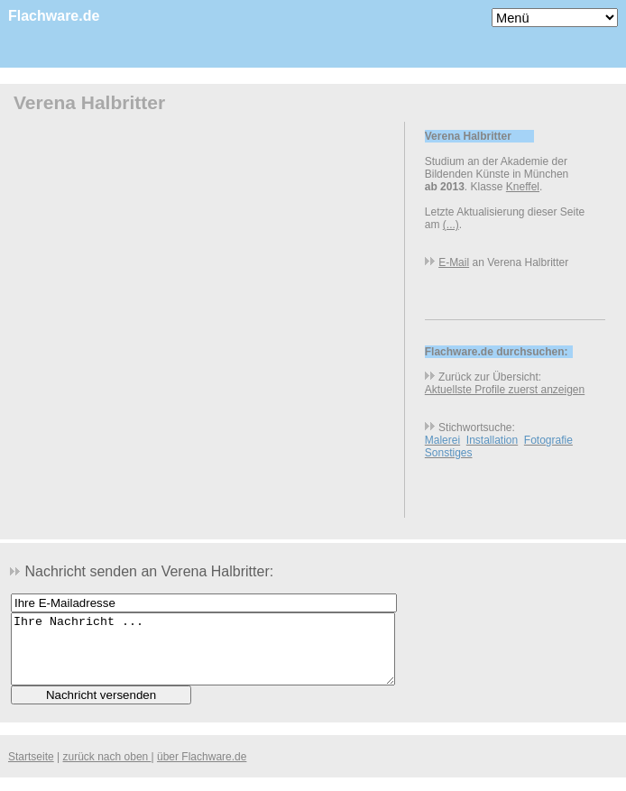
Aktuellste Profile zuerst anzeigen (505, 389)
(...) (451, 224)
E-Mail (453, 262)
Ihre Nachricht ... (203, 655)
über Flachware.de (201, 770)
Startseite (31, 770)
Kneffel (522, 186)
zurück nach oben (107, 770)
